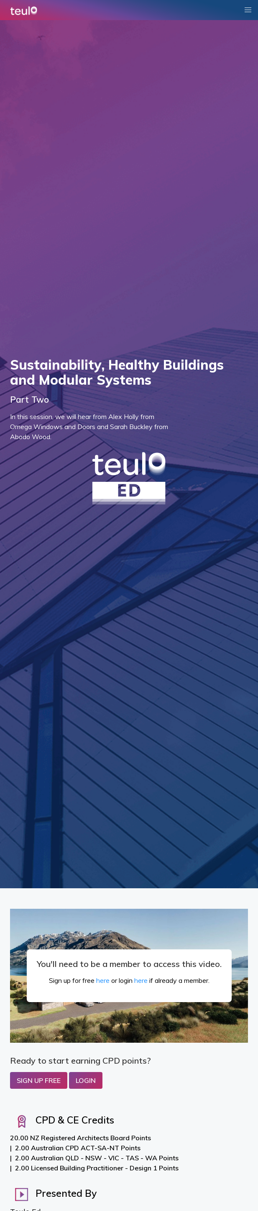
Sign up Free (39, 1080)
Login (86, 1080)
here (103, 980)
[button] (248, 10)
